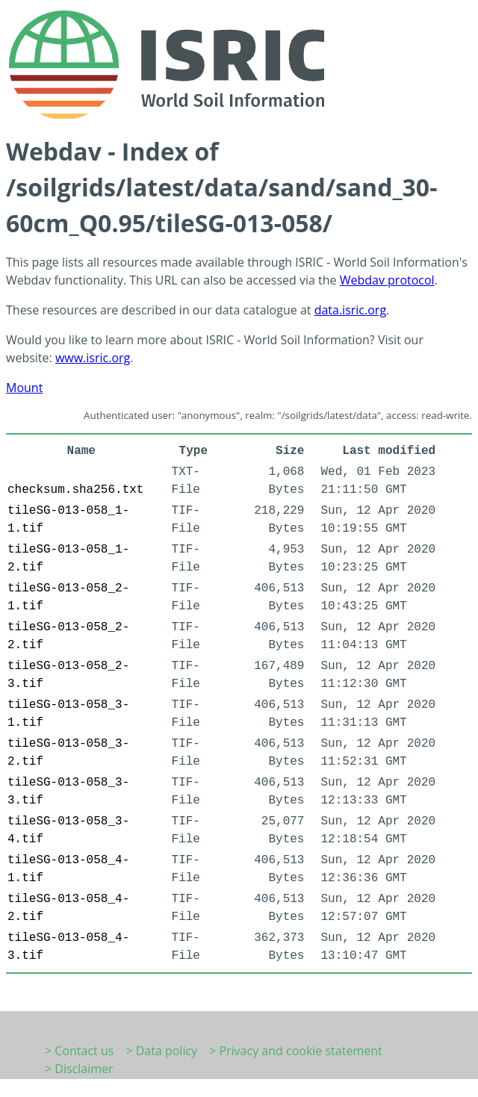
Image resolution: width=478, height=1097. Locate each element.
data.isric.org (350, 310)
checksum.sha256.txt (75, 490)
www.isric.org (92, 357)
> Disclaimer (79, 1068)
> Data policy (161, 1050)
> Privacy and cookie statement (295, 1050)
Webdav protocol (387, 280)
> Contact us (79, 1050)
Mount (24, 387)
